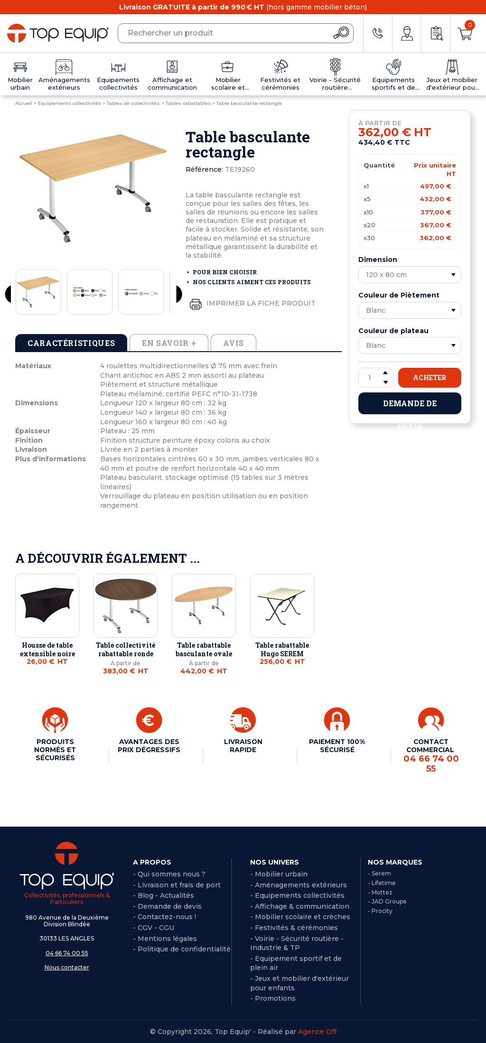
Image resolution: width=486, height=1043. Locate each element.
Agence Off (317, 1030)
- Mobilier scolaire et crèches (300, 916)
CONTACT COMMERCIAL (431, 755)
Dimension (377, 259)
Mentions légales (167, 937)
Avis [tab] (233, 343)
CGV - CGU (156, 926)
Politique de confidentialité (184, 948)
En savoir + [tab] (169, 343)
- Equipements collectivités (297, 895)
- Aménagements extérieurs (298, 884)
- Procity (380, 910)
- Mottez (380, 891)
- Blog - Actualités (163, 895)
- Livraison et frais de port (177, 884)
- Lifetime (382, 881)
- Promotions (273, 997)
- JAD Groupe (387, 900)
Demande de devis (410, 406)
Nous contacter (67, 966)
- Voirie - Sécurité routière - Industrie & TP (297, 942)
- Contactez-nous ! (164, 916)
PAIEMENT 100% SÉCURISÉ (337, 745)
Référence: (204, 169)
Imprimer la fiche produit (251, 303)
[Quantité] (375, 378)
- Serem (379, 872)
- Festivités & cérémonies (294, 926)
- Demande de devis (167, 905)
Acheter (429, 377)
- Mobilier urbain (279, 873)
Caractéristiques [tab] (71, 343)
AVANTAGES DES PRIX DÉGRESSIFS (149, 745)
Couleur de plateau (393, 330)
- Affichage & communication (299, 905)
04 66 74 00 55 (67, 952)
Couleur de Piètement (398, 295)
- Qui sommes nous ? (169, 873)
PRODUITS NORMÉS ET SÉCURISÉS (55, 749)
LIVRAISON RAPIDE (243, 745)
